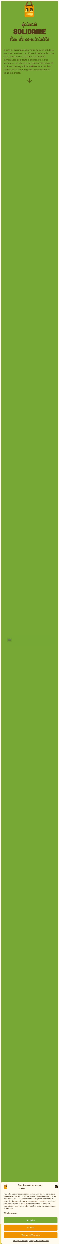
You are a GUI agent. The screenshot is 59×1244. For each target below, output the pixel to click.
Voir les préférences (30, 1235)
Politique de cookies (20, 1241)
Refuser (30, 1227)
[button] (56, 1187)
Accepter (31, 1220)
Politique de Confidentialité (39, 1241)
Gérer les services (10, 1213)
